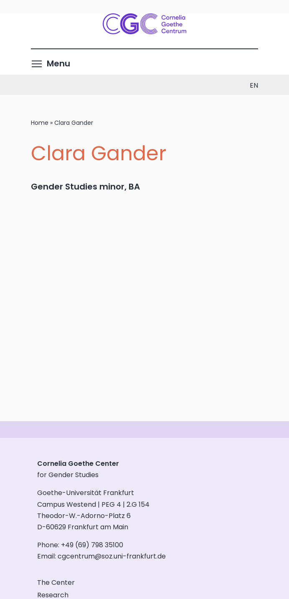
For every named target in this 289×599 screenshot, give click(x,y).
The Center (56, 582)
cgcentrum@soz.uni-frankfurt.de (112, 556)
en (254, 85)
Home (39, 123)
